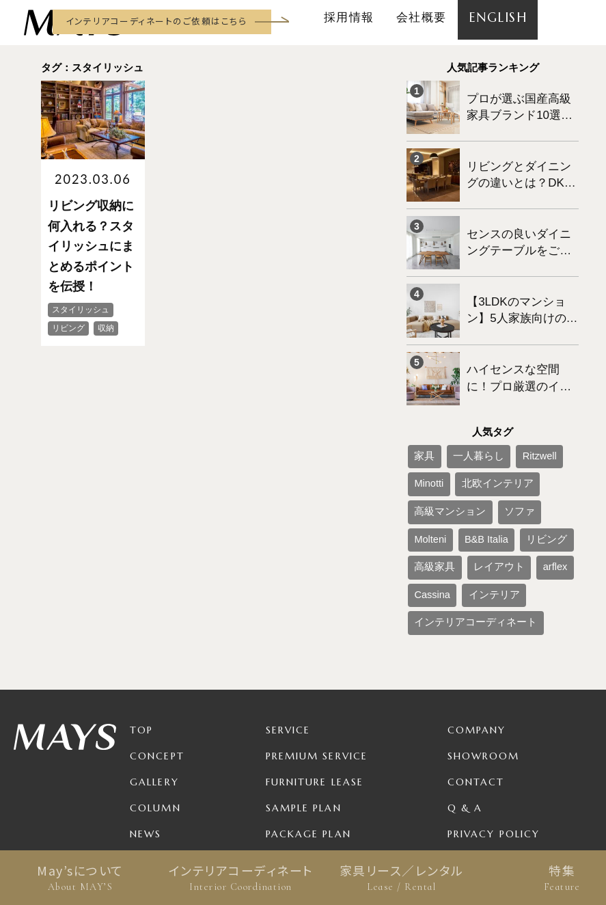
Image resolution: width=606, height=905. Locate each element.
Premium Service (317, 652)
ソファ (424, 454)
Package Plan (308, 730)
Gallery (154, 678)
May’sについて (80, 877)
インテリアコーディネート (241, 877)
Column (155, 704)
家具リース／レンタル (401, 877)
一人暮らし (462, 409)
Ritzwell (511, 409)
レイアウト (478, 476)
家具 (420, 409)
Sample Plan (304, 704)
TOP (141, 626)
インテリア (475, 499)
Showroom (483, 652)
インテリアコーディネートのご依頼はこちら (156, 20)
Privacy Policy (493, 730)
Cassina (426, 499)
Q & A (465, 704)
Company (476, 626)
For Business (305, 782)
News (145, 730)
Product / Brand (320, 756)
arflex (523, 476)
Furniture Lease (315, 678)
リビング (556, 454)
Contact (476, 678)
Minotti (550, 409)
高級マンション (511, 431)
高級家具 (428, 476)
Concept (157, 652)
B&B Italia (508, 454)
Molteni (463, 454)
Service (288, 626)
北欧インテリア (440, 431)
